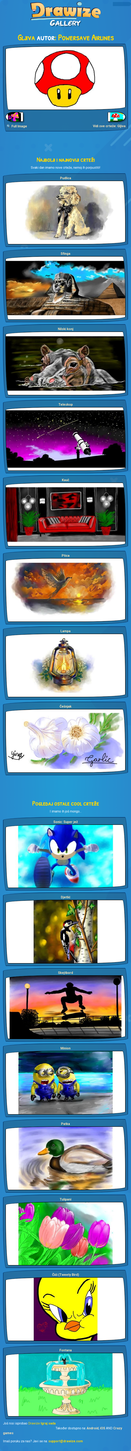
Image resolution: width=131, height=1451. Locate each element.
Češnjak (66, 706)
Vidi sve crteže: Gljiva (109, 126)
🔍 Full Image (17, 126)
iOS (102, 1428)
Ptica (66, 556)
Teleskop (65, 404)
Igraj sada (48, 1423)
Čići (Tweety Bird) (65, 1275)
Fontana (65, 1350)
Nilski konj (65, 329)
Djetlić (65, 897)
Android (93, 1428)
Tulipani (65, 1199)
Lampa (65, 631)
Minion (65, 1048)
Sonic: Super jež (65, 822)
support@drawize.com (65, 1441)
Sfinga (65, 254)
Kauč (65, 480)
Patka (65, 1124)
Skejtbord (65, 973)
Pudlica (65, 178)
